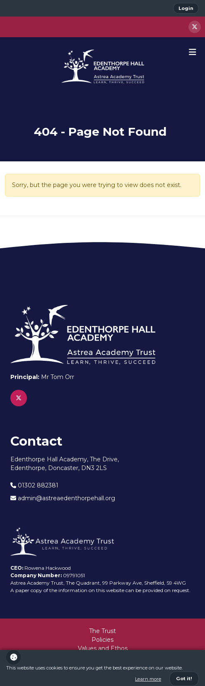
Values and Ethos (103, 648)
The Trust (102, 631)
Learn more (148, 679)
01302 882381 (34, 485)
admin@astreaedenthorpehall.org (62, 498)
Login (185, 8)
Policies (102, 639)
